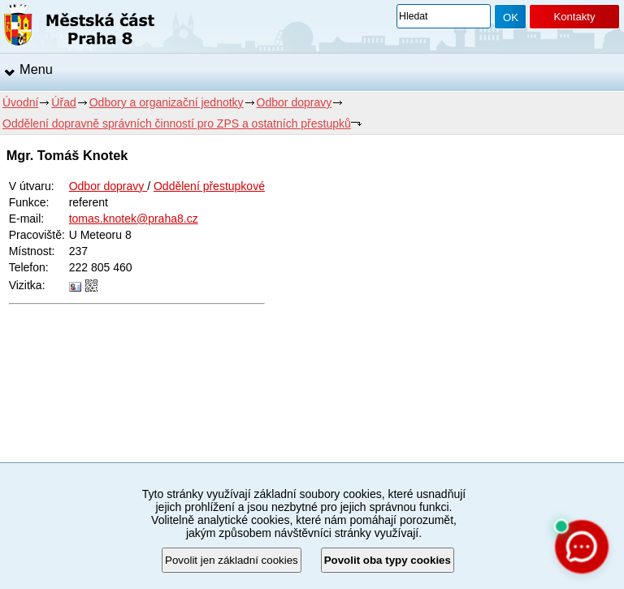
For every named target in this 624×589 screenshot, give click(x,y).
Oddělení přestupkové (209, 186)
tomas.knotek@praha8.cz (133, 218)
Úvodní (20, 102)
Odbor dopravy (294, 102)
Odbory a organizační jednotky (166, 102)
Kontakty (574, 17)
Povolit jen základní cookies (231, 560)
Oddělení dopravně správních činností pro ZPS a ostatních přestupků (176, 123)
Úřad (63, 102)
